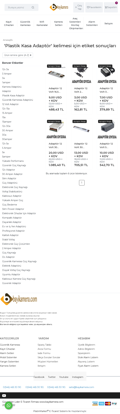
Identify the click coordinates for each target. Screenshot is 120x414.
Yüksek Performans (13, 161)
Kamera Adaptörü (11, 86)
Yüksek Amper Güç (12, 200)
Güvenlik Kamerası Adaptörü (17, 100)
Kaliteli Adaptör (10, 235)
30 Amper (7, 130)
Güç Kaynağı (9, 252)
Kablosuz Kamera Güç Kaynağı (18, 278)
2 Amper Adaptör (11, 248)
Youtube (63, 377)
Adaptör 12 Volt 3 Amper (106, 90)
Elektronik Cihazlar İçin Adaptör (19, 213)
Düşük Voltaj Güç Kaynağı (16, 270)
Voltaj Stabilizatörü (12, 191)
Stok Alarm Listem (88, 357)
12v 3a (5, 69)
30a (4, 134)
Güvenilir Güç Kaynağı (14, 165)
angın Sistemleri (10, 361)
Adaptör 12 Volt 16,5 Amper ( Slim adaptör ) (55, 90)
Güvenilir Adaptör (11, 283)
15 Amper (7, 113)
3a (3, 78)
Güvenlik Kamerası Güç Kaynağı (19, 261)
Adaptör (6, 91)
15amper (6, 121)
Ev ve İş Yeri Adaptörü (14, 226)
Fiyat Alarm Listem (88, 365)
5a (3, 152)
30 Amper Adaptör (12, 174)
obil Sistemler (9, 357)
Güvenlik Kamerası (10, 344)
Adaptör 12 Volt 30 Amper (55, 145)
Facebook (39, 377)
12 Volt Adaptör (10, 104)
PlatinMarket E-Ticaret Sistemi (50, 411)
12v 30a (6, 126)
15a (3, 117)
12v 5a (5, 143)
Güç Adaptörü (9, 182)
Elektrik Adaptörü (11, 265)
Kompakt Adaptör (12, 217)
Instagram (77, 377)
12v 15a (6, 108)
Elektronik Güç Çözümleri (16, 244)
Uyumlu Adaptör (11, 274)
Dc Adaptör (8, 257)
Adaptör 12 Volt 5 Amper (106, 145)
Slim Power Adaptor (13, 209)
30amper (7, 139)
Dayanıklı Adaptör (11, 222)
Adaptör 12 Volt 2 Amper (81, 90)
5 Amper (6, 148)
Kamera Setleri (8, 365)
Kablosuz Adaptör (11, 196)
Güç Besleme (9, 204)
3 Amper (7, 73)
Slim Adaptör (9, 178)
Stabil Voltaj (8, 239)
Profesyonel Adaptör (13, 230)
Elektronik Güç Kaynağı (15, 187)
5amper (6, 156)
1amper (6, 82)
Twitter (52, 377)
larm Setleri (8, 353)
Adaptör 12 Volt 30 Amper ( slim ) (81, 145)
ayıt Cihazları (8, 349)
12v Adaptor (8, 169)
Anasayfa (7, 40)
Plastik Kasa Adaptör (13, 95)
